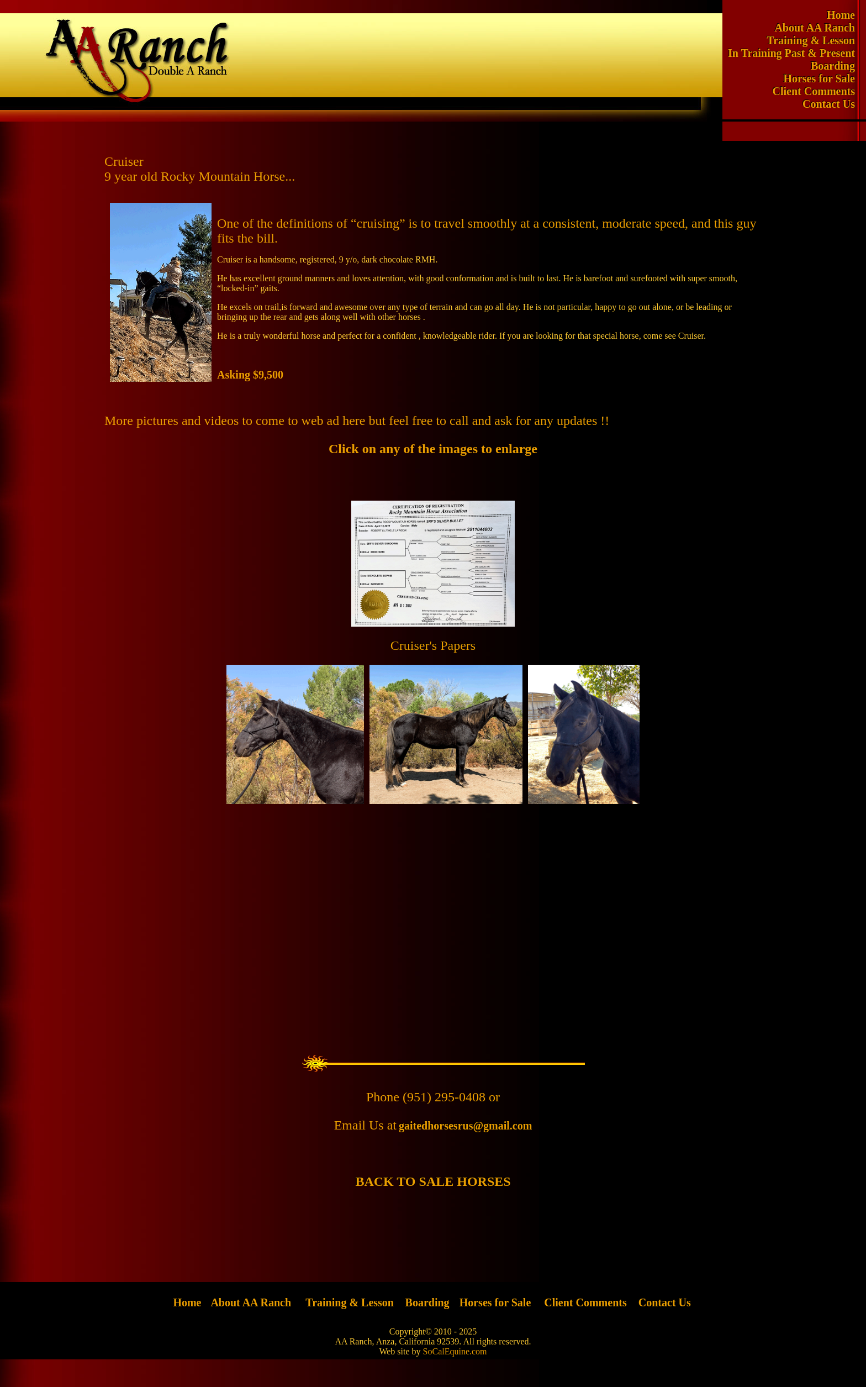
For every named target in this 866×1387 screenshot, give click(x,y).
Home (846, 15)
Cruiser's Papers (433, 645)
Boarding (838, 66)
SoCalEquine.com (455, 1351)
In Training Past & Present (797, 53)
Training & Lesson (816, 40)
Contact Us (834, 104)
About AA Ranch (820, 28)
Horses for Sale (824, 78)
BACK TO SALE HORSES (432, 1181)
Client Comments (819, 91)
